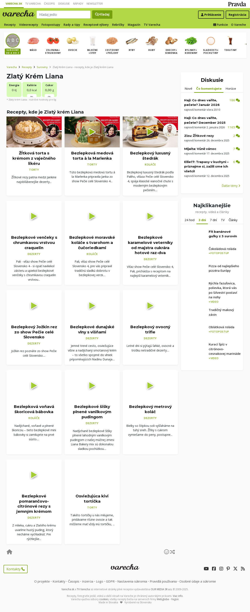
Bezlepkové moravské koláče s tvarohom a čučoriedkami (92, 242)
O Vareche (238, 25)
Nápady (78, 3)
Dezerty (34, 254)
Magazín (134, 25)
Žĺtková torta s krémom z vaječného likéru (34, 158)
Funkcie (220, 25)
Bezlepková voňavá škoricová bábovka (34, 409)
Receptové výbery (96, 25)
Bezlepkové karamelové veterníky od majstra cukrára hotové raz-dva (150, 245)
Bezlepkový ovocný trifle (150, 329)
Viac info (178, 596)
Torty (34, 169)
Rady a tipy (72, 25)
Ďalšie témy (231, 186)
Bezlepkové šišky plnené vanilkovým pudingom (92, 411)
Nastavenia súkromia (132, 581)
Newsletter (95, 3)
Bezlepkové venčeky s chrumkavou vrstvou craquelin (34, 242)
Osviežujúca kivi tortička (92, 499)
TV (223, 220)
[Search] (64, 14)
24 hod (190, 220)
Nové (188, 88)
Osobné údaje (197, 581)
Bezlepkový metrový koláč (150, 409)
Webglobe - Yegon (168, 599)
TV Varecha (33, 3)
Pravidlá (163, 581)
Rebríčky (118, 25)
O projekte (42, 581)
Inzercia (87, 581)
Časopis (49, 3)
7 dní (213, 220)
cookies (103, 599)
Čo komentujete (209, 88)
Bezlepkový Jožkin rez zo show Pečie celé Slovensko (34, 331)
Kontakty (15, 569)
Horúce (230, 88)
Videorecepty (28, 25)
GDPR (110, 581)
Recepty (10, 25)
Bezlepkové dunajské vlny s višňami (92, 329)
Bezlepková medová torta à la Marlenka (92, 156)
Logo (99, 581)
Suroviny (42, 67)
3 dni (202, 220)
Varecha (12, 67)
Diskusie (64, 3)
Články (233, 220)
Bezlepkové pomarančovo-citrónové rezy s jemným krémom (33, 504)
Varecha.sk (14, 3)
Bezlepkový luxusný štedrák (150, 156)
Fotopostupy (51, 25)
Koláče (150, 164)
